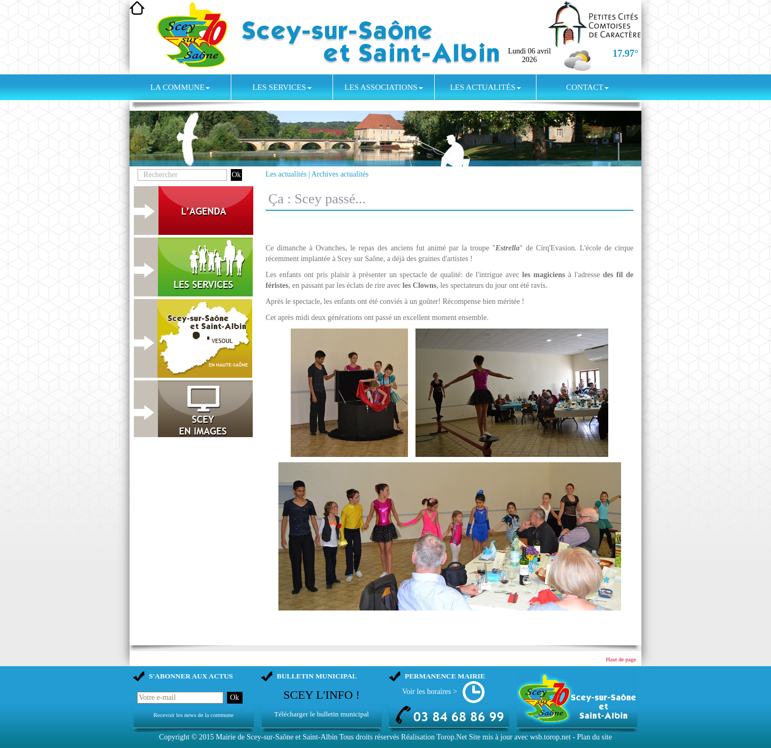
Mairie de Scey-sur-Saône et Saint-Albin (277, 737)
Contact (587, 87)
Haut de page (621, 659)
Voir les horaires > (429, 692)
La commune (180, 87)
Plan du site (594, 737)
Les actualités (485, 87)
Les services (281, 87)
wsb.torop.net (550, 737)
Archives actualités (340, 174)
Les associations (383, 87)
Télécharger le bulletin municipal (321, 714)
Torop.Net (451, 737)
